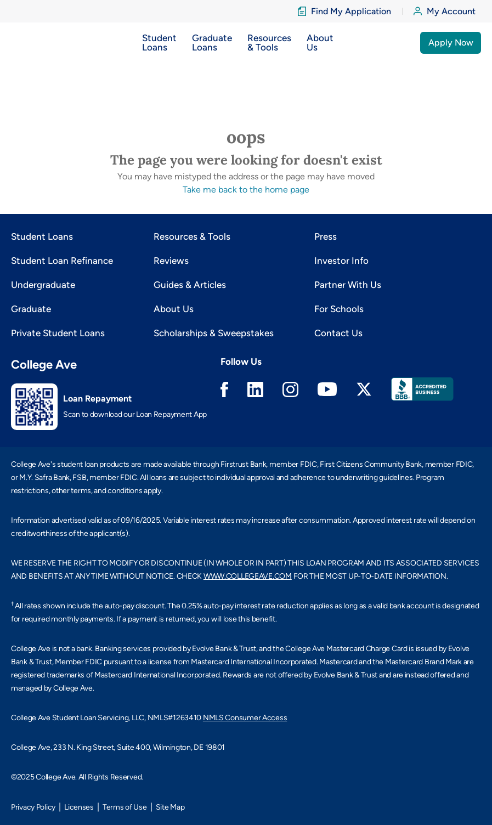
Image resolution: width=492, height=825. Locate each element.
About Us (174, 308)
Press (325, 236)
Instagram (290, 389)
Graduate (31, 308)
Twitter (364, 389)
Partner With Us (347, 284)
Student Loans (42, 236)
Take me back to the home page (246, 189)
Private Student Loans (58, 332)
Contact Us (338, 332)
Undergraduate (43, 284)
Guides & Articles (190, 284)
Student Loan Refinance (62, 260)
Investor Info (341, 260)
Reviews (171, 260)
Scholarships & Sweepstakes (214, 332)
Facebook (224, 389)
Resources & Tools (192, 236)
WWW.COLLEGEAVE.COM (247, 576)
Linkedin (255, 389)
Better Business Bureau (422, 389)
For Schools (339, 308)
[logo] (33, 42)
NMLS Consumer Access (245, 717)
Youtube (327, 389)
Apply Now (450, 42)
